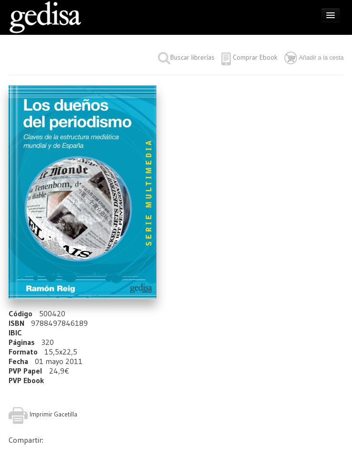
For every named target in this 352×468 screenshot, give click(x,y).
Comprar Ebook (255, 57)
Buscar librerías (186, 57)
